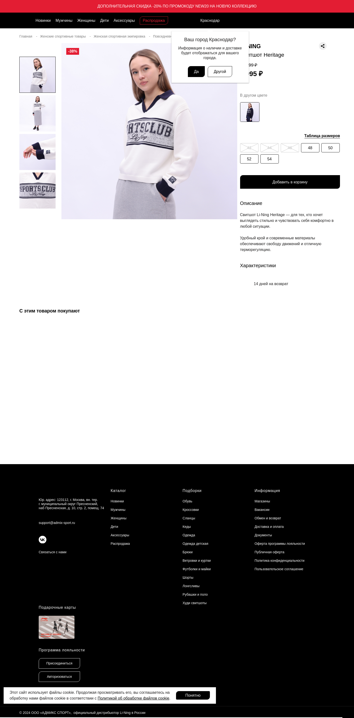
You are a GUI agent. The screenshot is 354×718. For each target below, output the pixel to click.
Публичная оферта (270, 552)
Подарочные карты (57, 607)
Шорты (188, 577)
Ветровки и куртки (197, 560)
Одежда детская (195, 544)
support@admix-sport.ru (57, 523)
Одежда (189, 535)
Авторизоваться (59, 677)
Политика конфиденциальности (280, 560)
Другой (220, 72)
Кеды (187, 527)
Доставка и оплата (269, 527)
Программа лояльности (62, 650)
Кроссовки (191, 510)
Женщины (86, 20)
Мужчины (64, 20)
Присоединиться (59, 663)
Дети (104, 20)
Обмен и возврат (268, 518)
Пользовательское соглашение (279, 569)
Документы (263, 535)
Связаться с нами (52, 552)
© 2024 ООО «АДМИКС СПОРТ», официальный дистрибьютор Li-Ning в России (82, 713)
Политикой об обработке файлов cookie (134, 698)
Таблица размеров (322, 136)
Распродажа (154, 20)
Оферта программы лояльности (280, 544)
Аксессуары (124, 20)
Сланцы (189, 518)
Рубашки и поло (195, 594)
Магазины (262, 501)
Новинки (43, 20)
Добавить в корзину (290, 182)
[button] (37, 233)
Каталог (118, 491)
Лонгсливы (191, 586)
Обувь (187, 501)
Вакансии (262, 510)
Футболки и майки (197, 569)
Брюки (187, 552)
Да (196, 72)
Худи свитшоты (194, 603)
